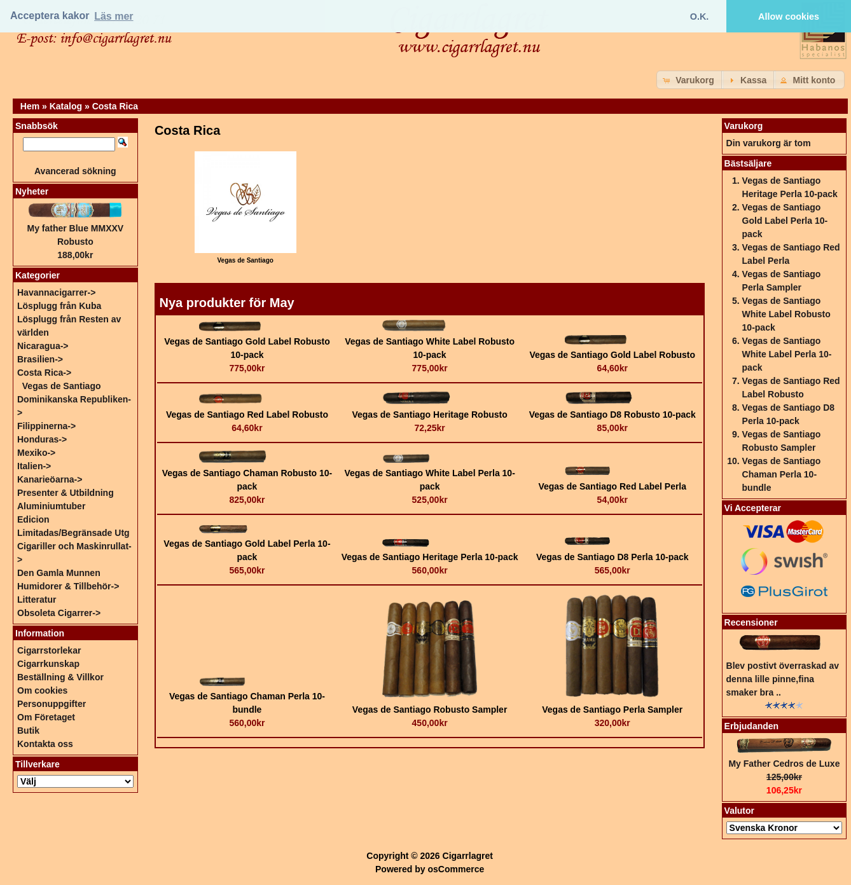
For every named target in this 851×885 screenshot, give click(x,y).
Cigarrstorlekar (49, 650)
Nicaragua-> (43, 346)
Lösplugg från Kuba (59, 306)
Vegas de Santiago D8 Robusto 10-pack (612, 414)
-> (44, 372)
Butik (28, 730)
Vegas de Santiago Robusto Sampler (430, 709)
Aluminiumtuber (51, 506)
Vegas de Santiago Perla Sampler (612, 709)
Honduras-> (42, 439)
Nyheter (31, 191)
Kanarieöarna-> (49, 479)
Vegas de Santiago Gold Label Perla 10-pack (785, 220)
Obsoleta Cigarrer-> (58, 613)
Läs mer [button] (113, 16)
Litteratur (36, 599)
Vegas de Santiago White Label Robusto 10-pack (786, 314)
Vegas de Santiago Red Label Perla (612, 486)
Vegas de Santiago (61, 386)
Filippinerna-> (46, 426)
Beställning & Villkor (60, 677)
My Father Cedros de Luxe (784, 763)
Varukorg (743, 126)
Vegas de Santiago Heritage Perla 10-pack (430, 557)
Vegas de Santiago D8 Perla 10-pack (612, 557)
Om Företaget (46, 717)
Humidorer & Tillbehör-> (68, 586)
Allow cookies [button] (788, 16)
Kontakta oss (45, 744)
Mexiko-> (36, 453)
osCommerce (456, 869)
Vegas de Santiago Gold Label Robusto (612, 355)
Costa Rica (115, 106)
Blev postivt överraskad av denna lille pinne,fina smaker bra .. (782, 679)
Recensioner (751, 622)
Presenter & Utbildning (65, 493)
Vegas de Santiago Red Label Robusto (247, 414)
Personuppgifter (51, 704)
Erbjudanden (751, 726)
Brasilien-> (40, 359)
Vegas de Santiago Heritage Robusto (429, 414)
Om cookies (42, 690)
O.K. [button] (699, 16)
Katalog (66, 106)
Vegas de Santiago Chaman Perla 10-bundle (781, 474)
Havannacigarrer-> (56, 292)
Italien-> (34, 466)
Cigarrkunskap (48, 664)
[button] (690, 80)
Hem (29, 106)
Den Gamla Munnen (58, 573)
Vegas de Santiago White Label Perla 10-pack (787, 354)
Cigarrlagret (468, 856)
